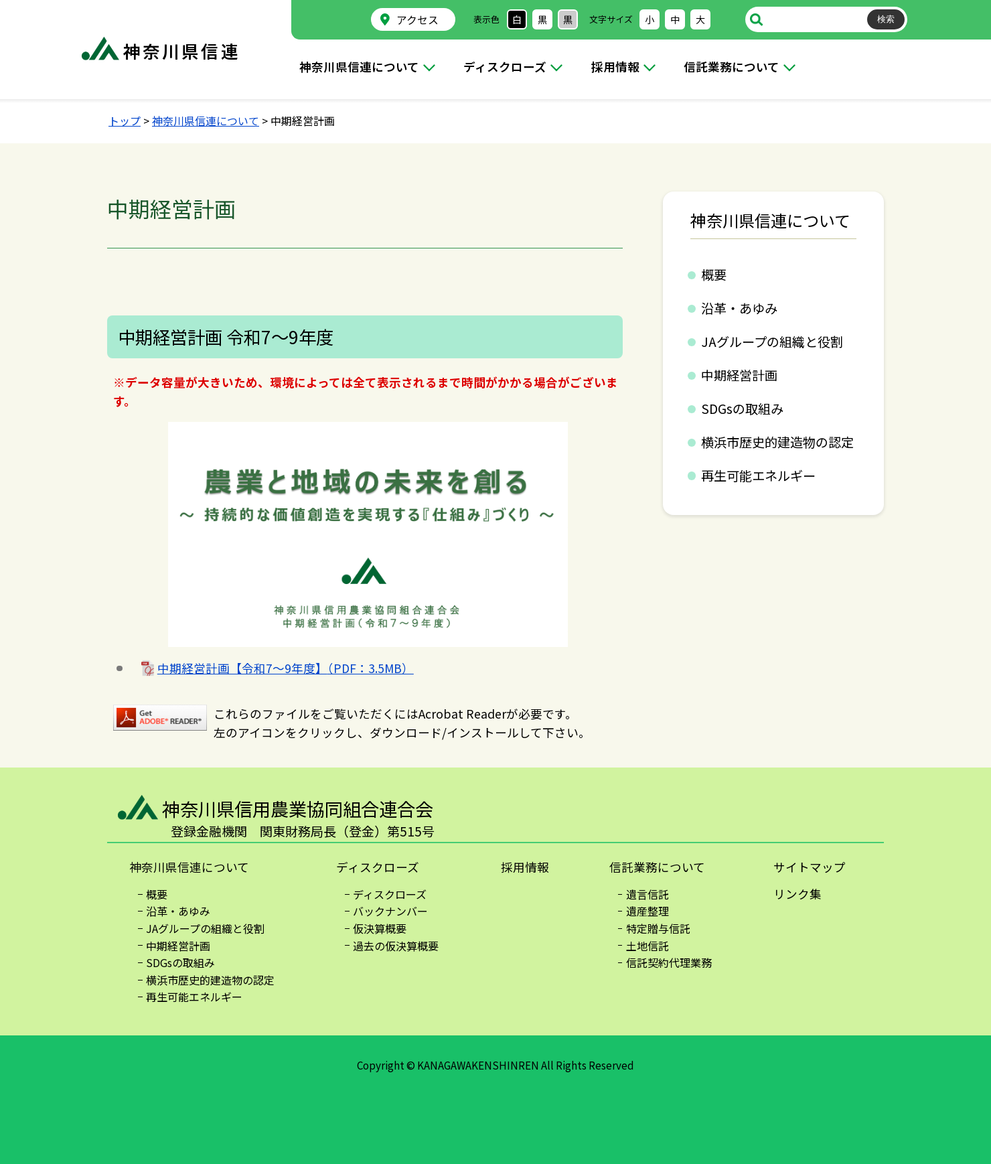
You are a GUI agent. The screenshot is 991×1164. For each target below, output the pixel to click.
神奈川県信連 (181, 50)
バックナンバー (390, 911)
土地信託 (647, 946)
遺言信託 (647, 894)
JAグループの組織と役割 (772, 341)
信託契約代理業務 (669, 962)
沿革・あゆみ (739, 308)
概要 (714, 274)
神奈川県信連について (359, 66)
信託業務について (731, 66)
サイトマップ (809, 867)
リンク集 (797, 893)
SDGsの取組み (742, 408)
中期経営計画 (739, 375)
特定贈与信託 (658, 928)
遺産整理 (647, 911)
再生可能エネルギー (758, 475)
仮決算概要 (379, 928)
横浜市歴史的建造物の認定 (777, 442)
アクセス (417, 19)
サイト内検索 (757, 19)
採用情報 (615, 66)
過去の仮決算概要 (396, 946)
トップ (124, 121)
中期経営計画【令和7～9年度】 (285, 668)
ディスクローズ (504, 66)
